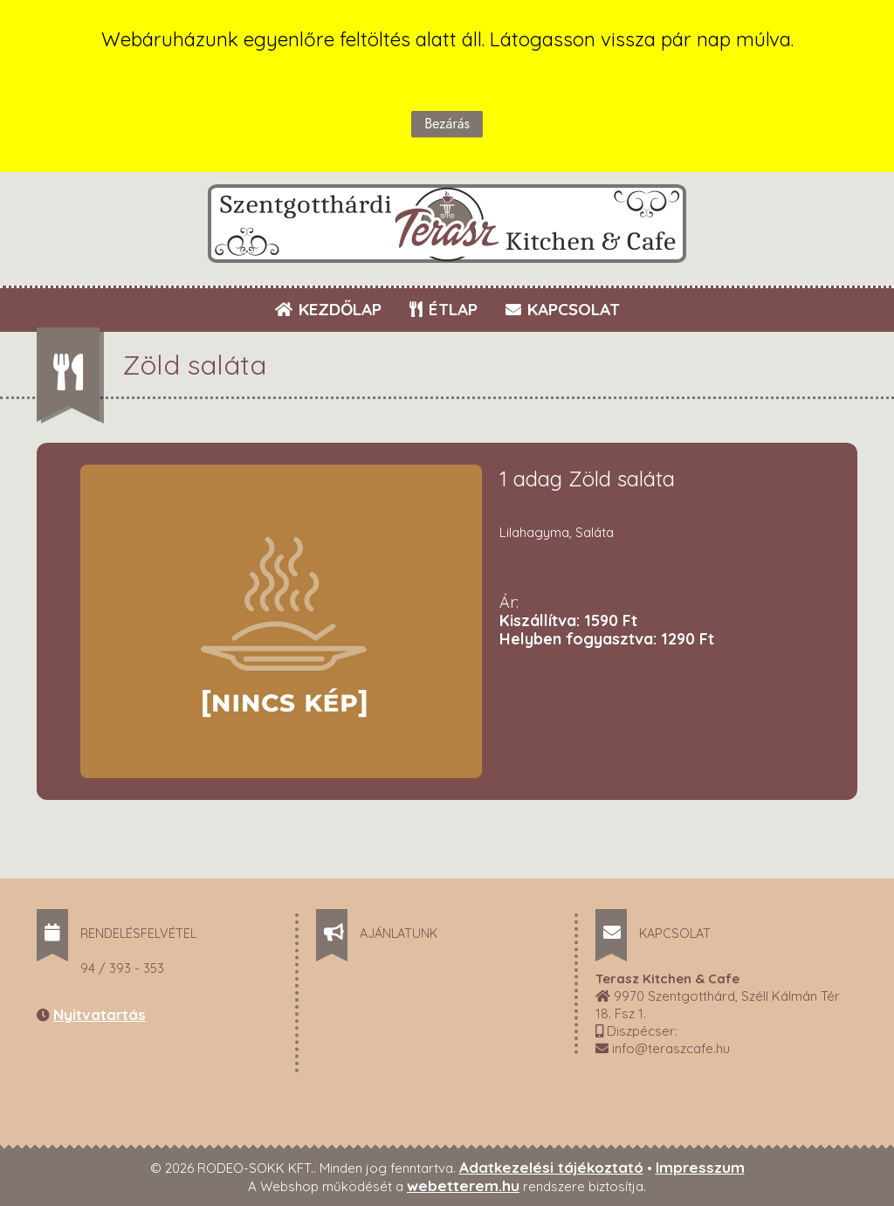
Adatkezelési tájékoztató (551, 1167)
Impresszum (700, 1167)
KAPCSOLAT (562, 309)
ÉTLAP (444, 309)
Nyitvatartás (99, 1014)
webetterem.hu (463, 1185)
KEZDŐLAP (328, 309)
